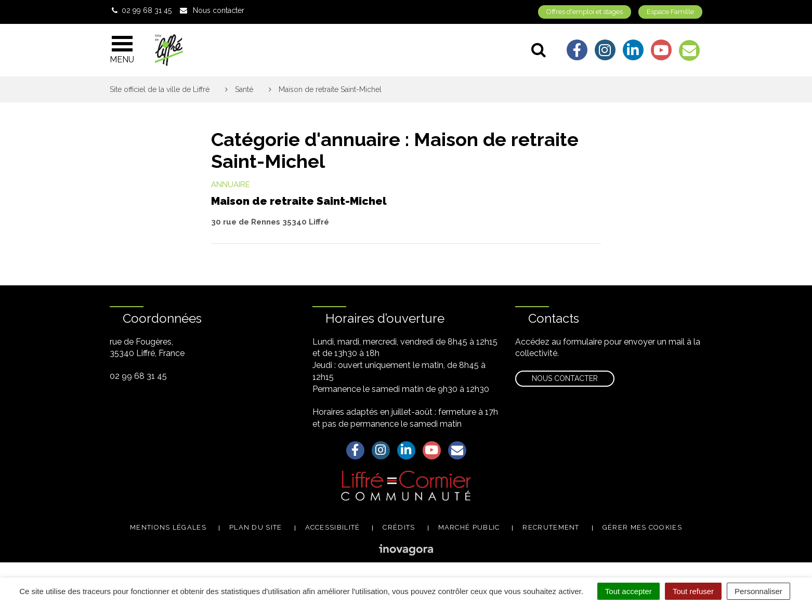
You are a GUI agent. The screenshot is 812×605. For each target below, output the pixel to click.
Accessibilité (332, 527)
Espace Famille (670, 12)
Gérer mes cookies (642, 527)
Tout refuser (693, 591)
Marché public (469, 527)
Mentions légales (168, 527)
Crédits (399, 527)
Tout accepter (628, 591)
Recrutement (550, 527)
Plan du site (255, 527)
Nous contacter (565, 378)
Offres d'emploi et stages (584, 12)
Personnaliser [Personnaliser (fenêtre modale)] (758, 591)
